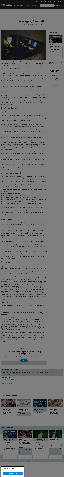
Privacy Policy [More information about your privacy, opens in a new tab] (9, 474)
